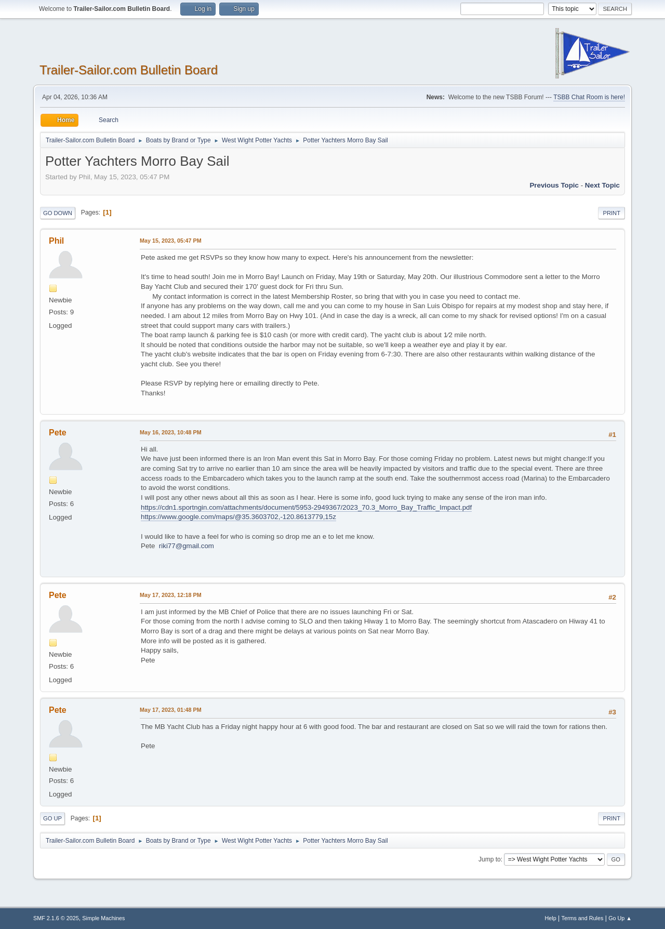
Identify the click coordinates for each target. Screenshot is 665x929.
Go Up (52, 818)
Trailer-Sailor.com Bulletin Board (128, 70)
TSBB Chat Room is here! (589, 97)
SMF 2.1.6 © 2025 (56, 918)
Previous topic (554, 185)
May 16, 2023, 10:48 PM (171, 432)
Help (550, 918)
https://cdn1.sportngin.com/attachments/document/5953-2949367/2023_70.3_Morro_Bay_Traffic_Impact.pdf (306, 507)
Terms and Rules (583, 918)
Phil (56, 240)
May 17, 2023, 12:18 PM (171, 595)
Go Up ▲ (620, 918)
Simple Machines (103, 918)
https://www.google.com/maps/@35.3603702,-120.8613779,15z (238, 517)
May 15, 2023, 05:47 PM (171, 240)
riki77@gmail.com (186, 546)
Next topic (602, 185)
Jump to (489, 859)
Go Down (57, 213)
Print (611, 213)
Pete (57, 432)
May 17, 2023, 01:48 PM (171, 710)
